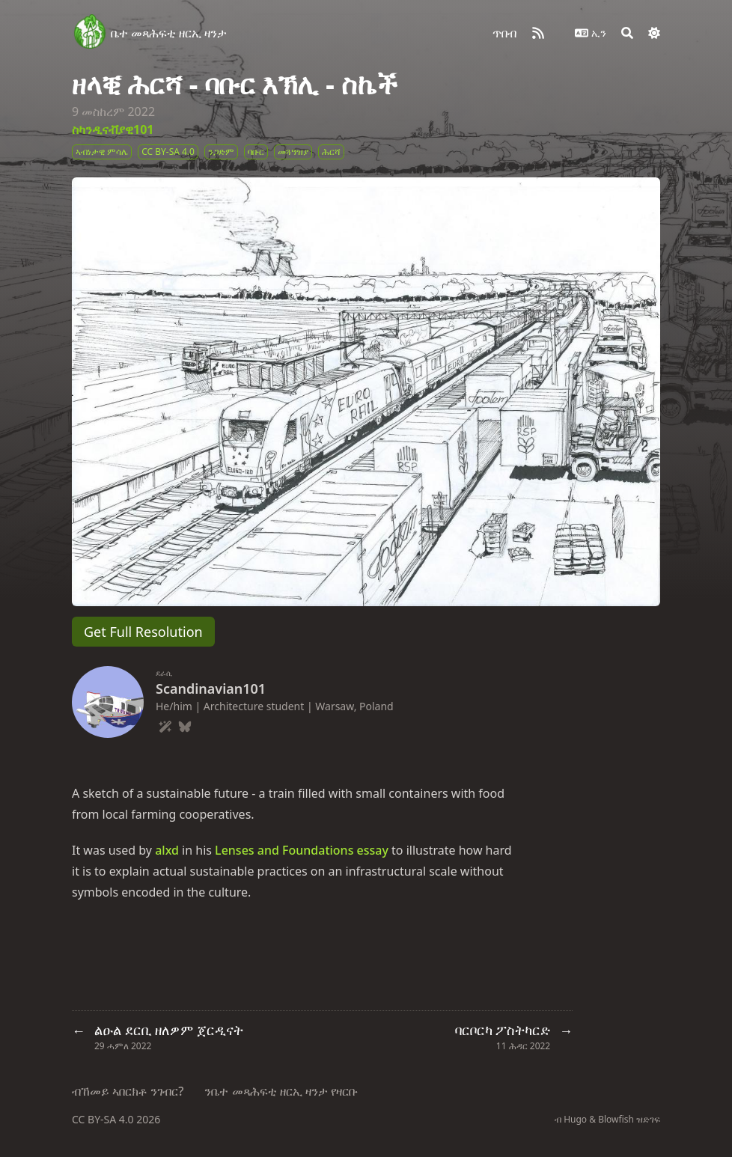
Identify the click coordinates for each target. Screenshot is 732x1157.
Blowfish (616, 1119)
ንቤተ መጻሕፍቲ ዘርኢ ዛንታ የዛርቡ (281, 1091)
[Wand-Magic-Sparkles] (165, 724)
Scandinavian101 (211, 688)
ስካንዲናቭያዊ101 (112, 129)
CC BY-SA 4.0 (104, 1119)
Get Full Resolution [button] (143, 632)
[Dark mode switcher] (654, 33)
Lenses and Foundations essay (301, 850)
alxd (167, 850)
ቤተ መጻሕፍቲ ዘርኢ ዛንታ (169, 33)
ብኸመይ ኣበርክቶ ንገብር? (127, 1091)
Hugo (575, 1119)
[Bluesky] (185, 724)
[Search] (627, 33)
